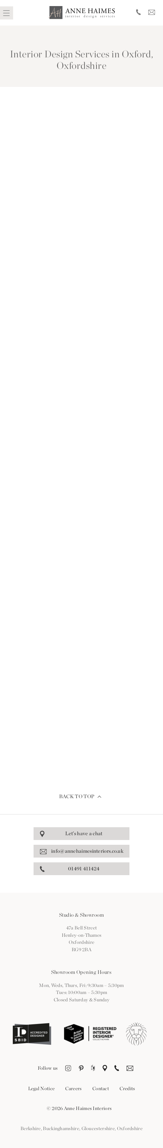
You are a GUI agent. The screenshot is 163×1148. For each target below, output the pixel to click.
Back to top (76, 796)
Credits (127, 1088)
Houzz (93, 1069)
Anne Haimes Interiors (81, 12)
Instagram (68, 1069)
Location (105, 1069)
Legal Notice (41, 1088)
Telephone (138, 13)
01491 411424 (84, 869)
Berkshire (30, 1128)
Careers (73, 1088)
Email (151, 13)
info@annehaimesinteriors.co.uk (87, 851)
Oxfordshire (130, 1128)
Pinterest (81, 1069)
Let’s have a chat (83, 833)
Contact (100, 1088)
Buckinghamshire (61, 1128)
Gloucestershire (98, 1128)
